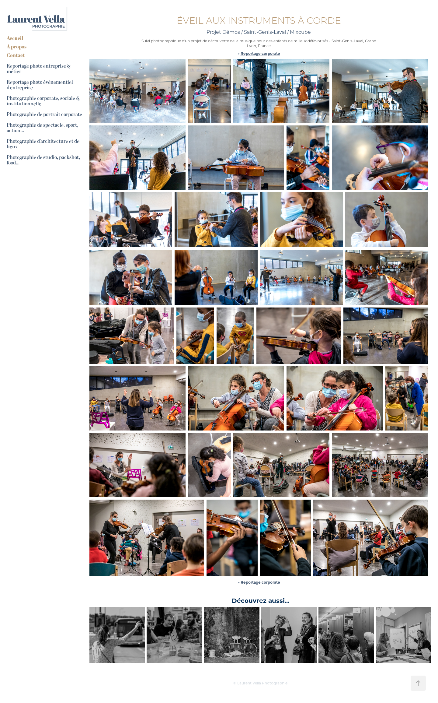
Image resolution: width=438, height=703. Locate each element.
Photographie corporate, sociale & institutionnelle (43, 101)
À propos (16, 46)
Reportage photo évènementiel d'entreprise (40, 85)
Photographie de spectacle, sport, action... (42, 127)
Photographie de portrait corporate (44, 114)
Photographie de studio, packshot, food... (43, 160)
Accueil (15, 38)
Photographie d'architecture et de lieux (43, 144)
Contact (16, 55)
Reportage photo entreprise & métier (39, 68)
